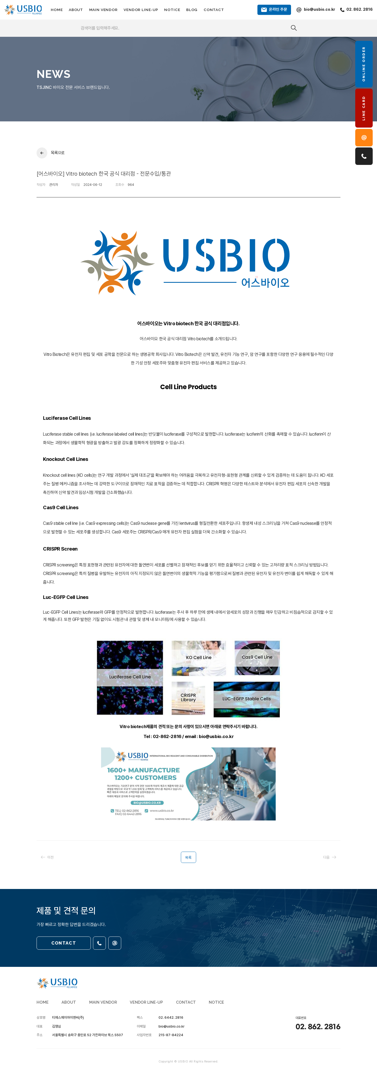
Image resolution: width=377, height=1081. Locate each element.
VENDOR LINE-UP (141, 10)
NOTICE (172, 10)
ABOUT (76, 10)
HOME (57, 10)
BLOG (192, 10)
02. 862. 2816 (318, 1027)
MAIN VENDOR (103, 10)
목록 (188, 857)
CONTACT (214, 10)
